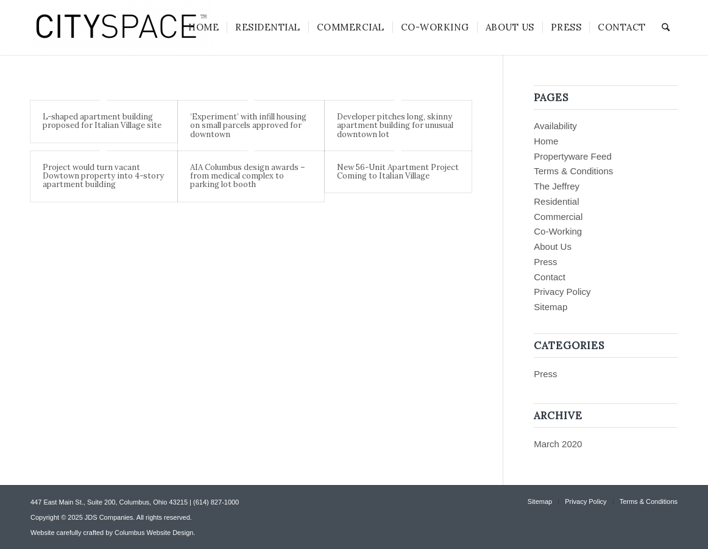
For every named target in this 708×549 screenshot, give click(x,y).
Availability (555, 126)
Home (546, 141)
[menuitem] (203, 27)
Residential (556, 201)
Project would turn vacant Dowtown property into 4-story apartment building (103, 176)
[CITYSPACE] (121, 27)
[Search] (666, 27)
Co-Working (558, 231)
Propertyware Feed (573, 156)
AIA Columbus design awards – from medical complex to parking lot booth (247, 176)
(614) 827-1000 (216, 502)
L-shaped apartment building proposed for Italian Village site (102, 121)
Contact (549, 277)
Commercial (558, 216)
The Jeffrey (556, 186)
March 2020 (558, 444)
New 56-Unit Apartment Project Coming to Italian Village (398, 171)
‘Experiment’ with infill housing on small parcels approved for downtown (248, 126)
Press (545, 262)
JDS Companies (109, 517)
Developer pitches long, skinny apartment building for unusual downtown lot (395, 126)
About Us (553, 246)
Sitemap (550, 307)
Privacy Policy (562, 291)
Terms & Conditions (573, 171)
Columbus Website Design (154, 532)
